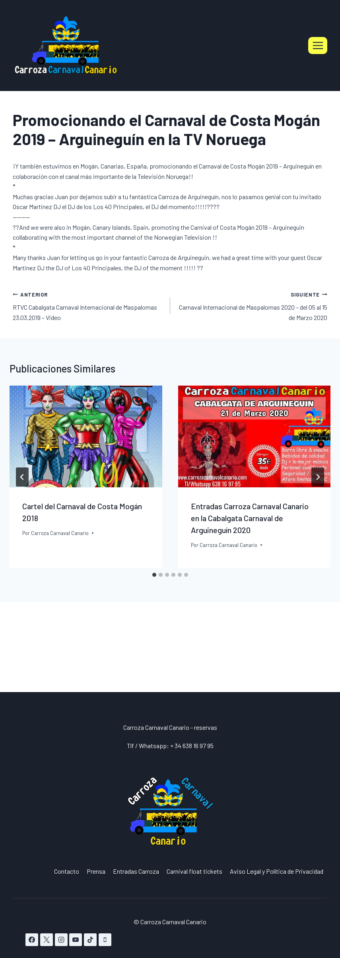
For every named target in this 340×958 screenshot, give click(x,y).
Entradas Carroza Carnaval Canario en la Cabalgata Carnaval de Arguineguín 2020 (250, 518)
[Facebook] (31, 939)
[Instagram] (61, 939)
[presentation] (86, 436)
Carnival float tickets (194, 871)
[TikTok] (90, 939)
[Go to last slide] (22, 477)
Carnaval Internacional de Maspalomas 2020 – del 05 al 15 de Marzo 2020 (252, 305)
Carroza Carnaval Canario (60, 533)
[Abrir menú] (317, 45)
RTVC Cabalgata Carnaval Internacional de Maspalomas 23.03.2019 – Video (88, 305)
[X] (46, 939)
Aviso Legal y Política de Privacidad (276, 871)
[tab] (154, 575)
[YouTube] (75, 939)
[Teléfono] (105, 939)
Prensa (96, 871)
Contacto (66, 871)
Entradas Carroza (136, 871)
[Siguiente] (317, 477)
